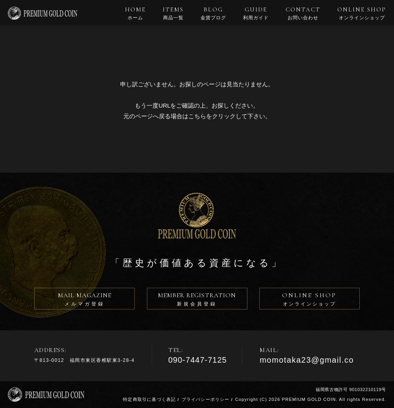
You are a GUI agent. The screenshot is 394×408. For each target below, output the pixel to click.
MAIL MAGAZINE (84, 300)
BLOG (213, 13)
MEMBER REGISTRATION (197, 300)
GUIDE (256, 13)
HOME (135, 13)
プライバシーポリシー (206, 399)
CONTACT (303, 13)
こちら (197, 116)
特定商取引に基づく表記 (149, 399)
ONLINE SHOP (361, 13)
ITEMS (173, 13)
